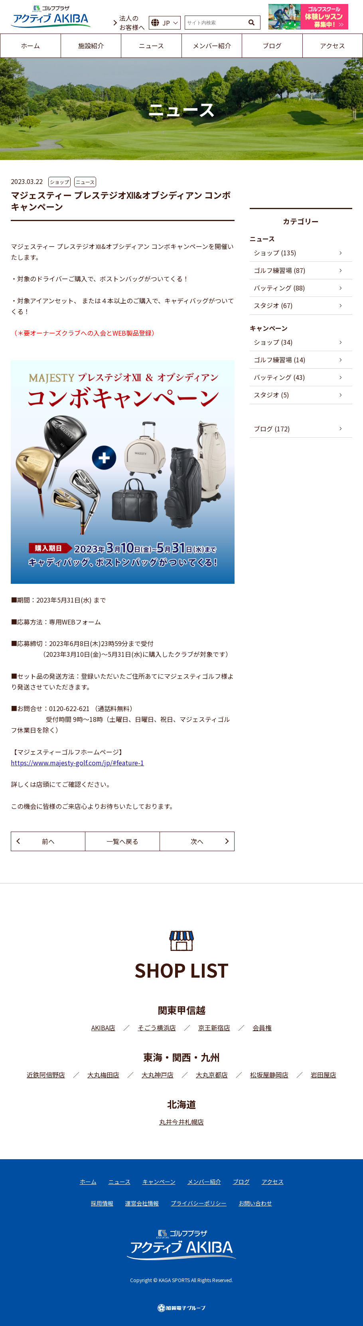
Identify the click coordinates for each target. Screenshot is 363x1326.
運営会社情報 (142, 1203)
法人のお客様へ (132, 23)
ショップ (59, 181)
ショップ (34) (273, 342)
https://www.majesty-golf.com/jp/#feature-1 (77, 762)
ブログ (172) (272, 428)
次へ (197, 841)
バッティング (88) (279, 287)
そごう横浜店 (157, 1027)
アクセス (273, 1182)
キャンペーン (159, 1182)
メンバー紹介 (204, 1182)
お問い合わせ (255, 1203)
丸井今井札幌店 (181, 1121)
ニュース (85, 181)
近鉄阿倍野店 (46, 1074)
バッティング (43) (279, 377)
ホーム (88, 1182)
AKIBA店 (103, 1027)
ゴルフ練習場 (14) (280, 359)
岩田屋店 (323, 1074)
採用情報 (102, 1203)
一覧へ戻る (122, 841)
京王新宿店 (214, 1027)
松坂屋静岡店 (269, 1074)
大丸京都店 (212, 1074)
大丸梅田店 (103, 1074)
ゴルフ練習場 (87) (280, 270)
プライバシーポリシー (199, 1203)
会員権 (262, 1027)
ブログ (241, 1182)
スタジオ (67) (273, 305)
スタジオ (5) (271, 394)
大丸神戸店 (158, 1074)
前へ (48, 841)
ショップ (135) (275, 252)
